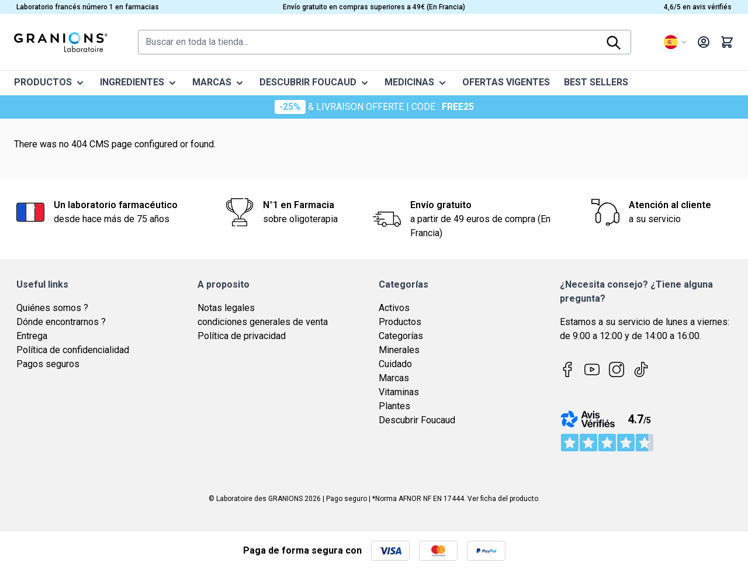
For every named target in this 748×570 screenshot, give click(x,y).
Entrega (31, 335)
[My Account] (704, 42)
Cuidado (395, 363)
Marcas (394, 378)
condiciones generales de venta (263, 321)
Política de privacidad (242, 335)
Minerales (399, 349)
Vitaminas (399, 392)
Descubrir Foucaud (417, 420)
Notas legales (226, 307)
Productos (400, 321)
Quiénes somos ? (52, 307)
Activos (394, 307)
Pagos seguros (47, 363)
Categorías (401, 335)
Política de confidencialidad (72, 349)
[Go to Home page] (61, 42)
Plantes (394, 406)
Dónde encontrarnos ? (61, 321)
